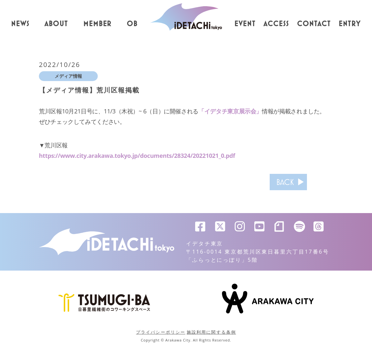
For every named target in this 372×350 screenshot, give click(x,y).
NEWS (20, 24)
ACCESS (276, 24)
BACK (285, 182)
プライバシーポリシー (160, 332)
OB (132, 24)
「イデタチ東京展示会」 (230, 111)
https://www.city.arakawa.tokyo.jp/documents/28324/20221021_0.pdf (137, 155)
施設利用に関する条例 (211, 332)
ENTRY (350, 24)
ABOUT (56, 24)
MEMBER (97, 24)
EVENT (245, 24)
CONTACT (314, 24)
